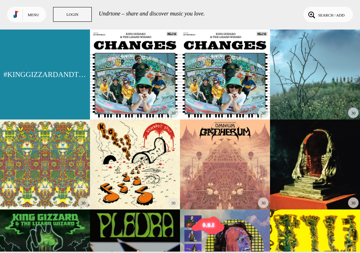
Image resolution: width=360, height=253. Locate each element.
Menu (33, 15)
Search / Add (326, 14)
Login (72, 14)
